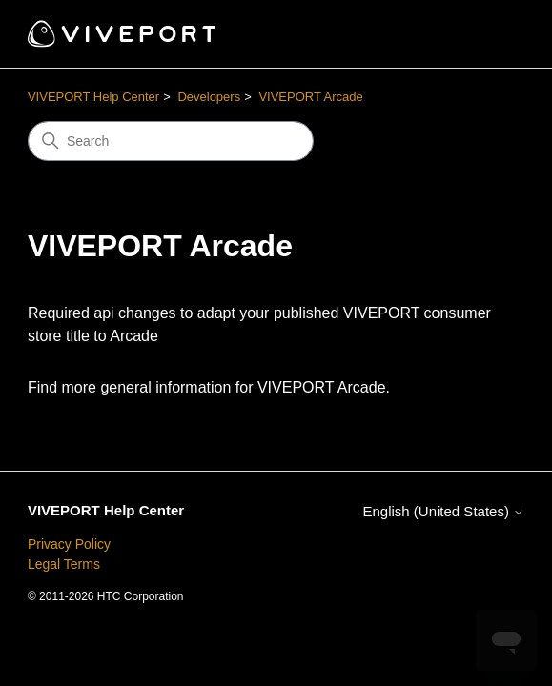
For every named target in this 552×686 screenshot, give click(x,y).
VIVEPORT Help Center (93, 97)
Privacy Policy (69, 544)
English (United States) (443, 511)
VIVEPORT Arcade (310, 97)
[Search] (171, 141)
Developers (208, 97)
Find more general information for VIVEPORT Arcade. (209, 387)
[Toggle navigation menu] (490, 34)
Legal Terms (64, 564)
